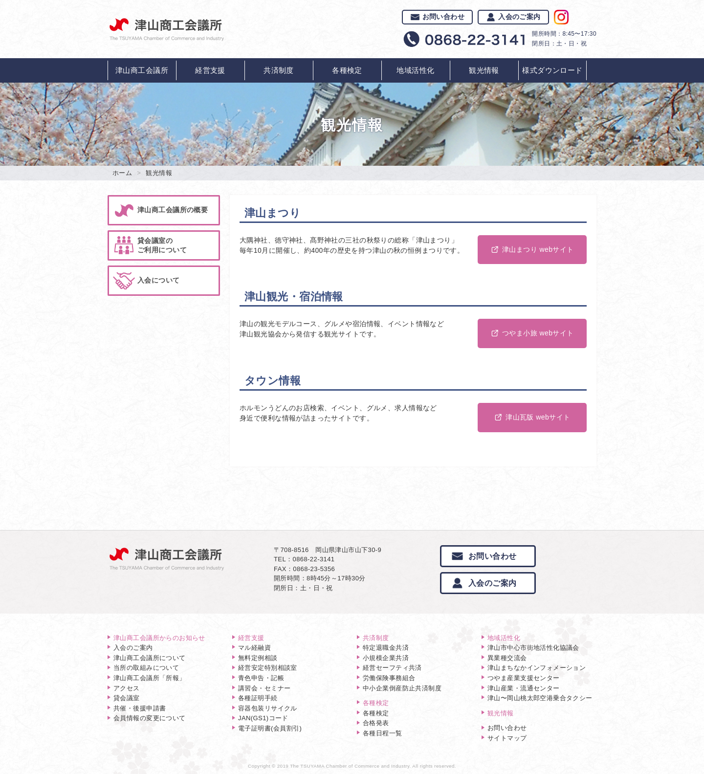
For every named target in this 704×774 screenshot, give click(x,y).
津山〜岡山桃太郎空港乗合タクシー (540, 698)
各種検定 (347, 70)
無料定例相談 (258, 658)
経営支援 (210, 70)
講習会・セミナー (264, 688)
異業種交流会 (507, 658)
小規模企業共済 (386, 658)
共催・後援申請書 (139, 708)
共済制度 (279, 70)
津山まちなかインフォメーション (536, 667)
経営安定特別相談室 (267, 667)
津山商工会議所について (149, 658)
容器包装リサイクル (267, 708)
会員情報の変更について (149, 718)
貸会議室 (126, 698)
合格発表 (376, 723)
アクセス (126, 688)
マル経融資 (254, 647)
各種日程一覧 (382, 733)
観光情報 (484, 70)
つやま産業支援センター (523, 678)
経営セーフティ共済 (392, 667)
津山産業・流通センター (523, 688)
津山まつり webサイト (532, 249)
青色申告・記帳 (261, 678)
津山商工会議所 (141, 70)
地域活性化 (415, 70)
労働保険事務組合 (389, 678)
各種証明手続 (258, 698)
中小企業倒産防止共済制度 (402, 688)
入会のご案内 (513, 17)
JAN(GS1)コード (263, 718)
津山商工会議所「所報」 (149, 678)
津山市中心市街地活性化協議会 (533, 647)
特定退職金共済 (386, 647)
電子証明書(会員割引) (270, 728)
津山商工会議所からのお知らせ (159, 637)
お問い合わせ (437, 17)
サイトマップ (507, 738)
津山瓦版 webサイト (532, 417)
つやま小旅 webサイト (532, 333)
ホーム (122, 173)
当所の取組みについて (146, 667)
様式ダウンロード (552, 70)
